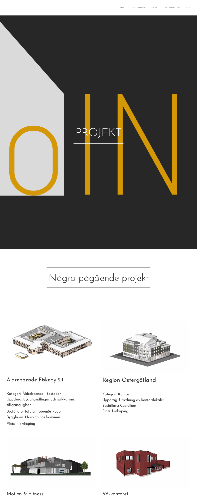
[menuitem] (167, 7)
